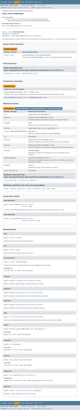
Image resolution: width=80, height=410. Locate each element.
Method (26, 8)
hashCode (31, 136)
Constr (20, 8)
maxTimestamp (33, 150)
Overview (4, 2)
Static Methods (22, 108)
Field (14, 8)
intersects (32, 139)
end (29, 123)
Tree (22, 2)
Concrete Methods (54, 108)
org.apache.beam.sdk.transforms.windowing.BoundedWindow (26, 19)
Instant (19, 92)
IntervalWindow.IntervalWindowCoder (36, 55)
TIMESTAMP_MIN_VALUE (29, 73)
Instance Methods (37, 108)
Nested (9, 8)
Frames (24, 5)
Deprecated (29, 2)
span (30, 158)
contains (31, 117)
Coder (12, 131)
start (30, 165)
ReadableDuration (35, 97)
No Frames (31, 5)
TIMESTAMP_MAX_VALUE (12, 73)
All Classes (42, 5)
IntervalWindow (25, 26)
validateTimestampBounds (27, 180)
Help (40, 2)
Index (36, 2)
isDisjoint (32, 145)
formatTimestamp (10, 180)
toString (31, 170)
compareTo (32, 114)
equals (30, 128)
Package (10, 2)
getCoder (31, 131)
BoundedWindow (14, 34)
